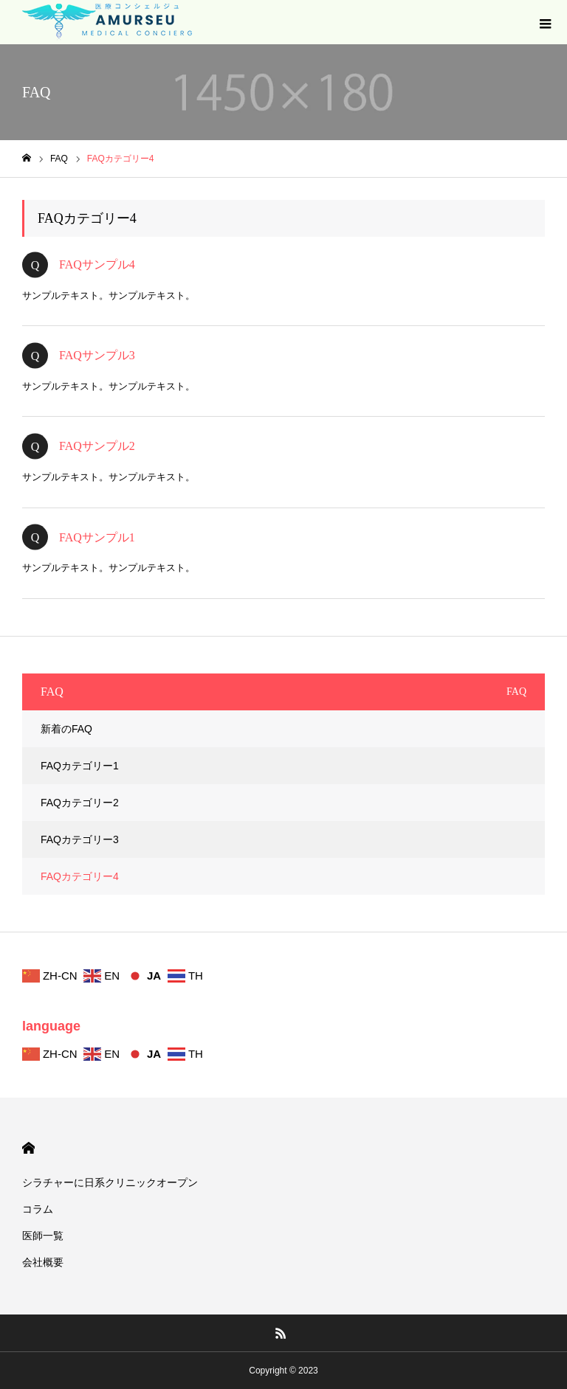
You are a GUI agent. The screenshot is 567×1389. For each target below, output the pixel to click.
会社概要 (42, 1262)
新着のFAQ (66, 729)
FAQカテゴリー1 (80, 766)
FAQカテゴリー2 (80, 802)
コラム (37, 1209)
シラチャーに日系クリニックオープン (110, 1182)
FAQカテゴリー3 (80, 839)
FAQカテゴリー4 (80, 876)
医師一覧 (42, 1235)
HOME (28, 1148)
